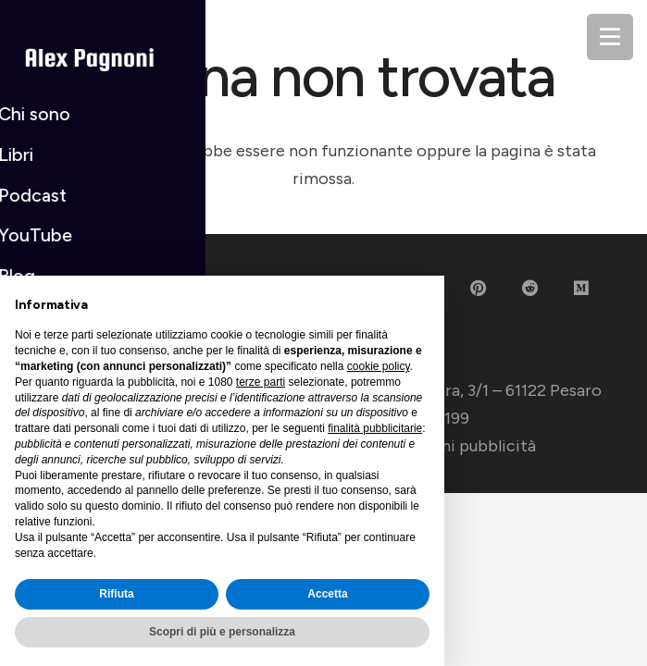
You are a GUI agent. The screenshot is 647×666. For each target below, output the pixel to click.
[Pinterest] (478, 288)
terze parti (260, 382)
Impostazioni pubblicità (445, 446)
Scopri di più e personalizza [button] (222, 631)
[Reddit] (530, 288)
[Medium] (582, 288)
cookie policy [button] (378, 366)
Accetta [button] (327, 593)
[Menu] (610, 37)
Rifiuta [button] (116, 593)
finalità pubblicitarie (375, 428)
